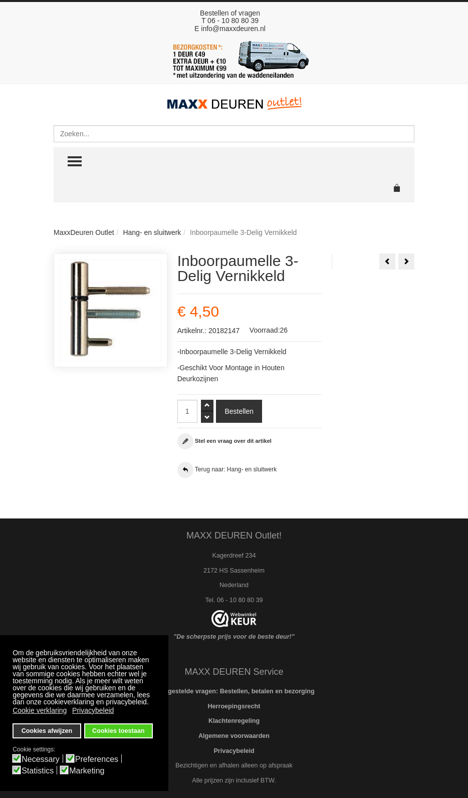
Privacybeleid (233, 750)
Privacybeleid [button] (93, 710)
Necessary (41, 759)
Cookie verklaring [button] (40, 710)
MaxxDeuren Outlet (84, 232)
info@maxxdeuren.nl (233, 29)
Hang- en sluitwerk (152, 232)
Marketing (86, 770)
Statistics (38, 770)
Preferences (96, 759)
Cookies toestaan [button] (118, 730)
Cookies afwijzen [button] (47, 730)
